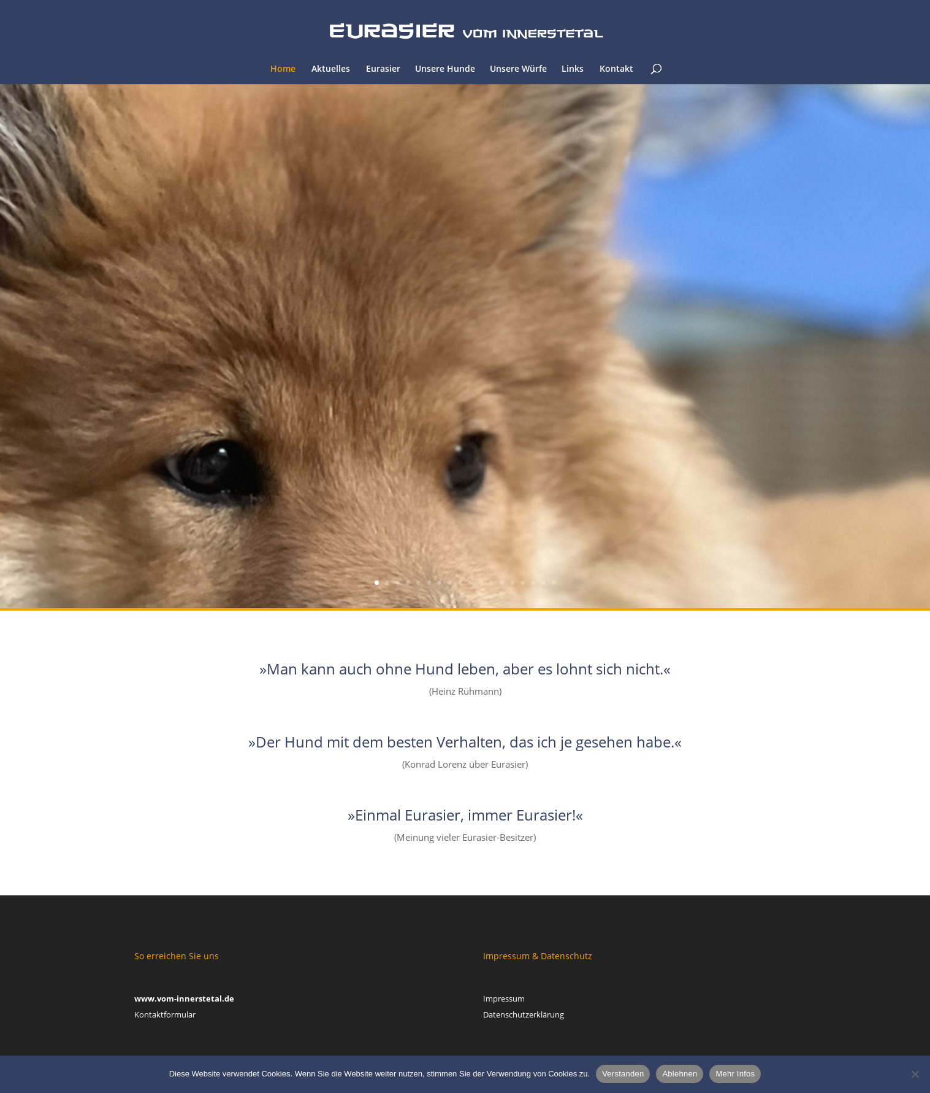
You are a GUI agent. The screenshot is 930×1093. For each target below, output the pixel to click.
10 (470, 583)
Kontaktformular (165, 1014)
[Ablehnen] (915, 1074)
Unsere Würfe (518, 69)
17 (543, 583)
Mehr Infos (735, 1073)
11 (481, 583)
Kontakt (616, 69)
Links (573, 69)
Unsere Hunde (445, 69)
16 (533, 583)
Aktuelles (330, 69)
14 (512, 583)
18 (554, 583)
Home (282, 69)
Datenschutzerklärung (523, 1014)
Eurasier (383, 69)
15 (522, 583)
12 (491, 583)
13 (502, 583)
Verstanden (623, 1073)
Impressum (504, 998)
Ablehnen (679, 1073)
